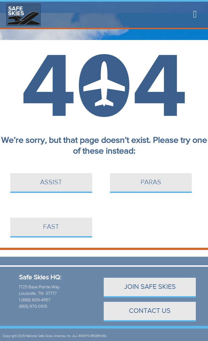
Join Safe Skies (150, 287)
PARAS (151, 182)
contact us (150, 311)
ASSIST (51, 182)
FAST (51, 227)
